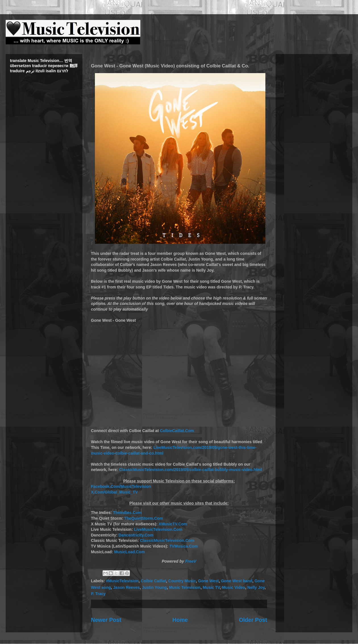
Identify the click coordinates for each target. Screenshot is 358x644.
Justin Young (154, 587)
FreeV (190, 561)
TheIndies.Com (127, 512)
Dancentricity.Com (135, 535)
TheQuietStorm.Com (143, 518)
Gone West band (236, 581)
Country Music (182, 581)
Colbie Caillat (153, 581)
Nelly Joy (256, 587)
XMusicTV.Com (173, 524)
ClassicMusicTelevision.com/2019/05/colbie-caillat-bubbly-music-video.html (190, 469)
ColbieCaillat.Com (177, 430)
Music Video (233, 587)
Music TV (211, 587)
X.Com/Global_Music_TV (114, 492)
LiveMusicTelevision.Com (158, 529)
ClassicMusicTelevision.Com (167, 540)
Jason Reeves (126, 587)
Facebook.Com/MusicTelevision (121, 486)
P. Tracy (98, 593)
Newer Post (106, 620)
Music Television (185, 587)
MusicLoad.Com (129, 552)
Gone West (208, 581)
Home (180, 620)
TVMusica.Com (183, 546)
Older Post (253, 620)
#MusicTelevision (122, 581)
